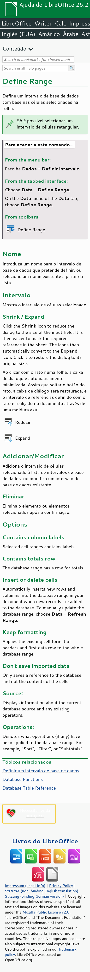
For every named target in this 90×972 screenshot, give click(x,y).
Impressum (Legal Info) (25, 885)
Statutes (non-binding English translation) (41, 891)
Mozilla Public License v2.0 (46, 912)
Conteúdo (14, 48)
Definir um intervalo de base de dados (40, 770)
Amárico (49, 34)
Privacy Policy (61, 885)
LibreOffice (16, 23)
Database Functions (22, 779)
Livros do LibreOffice (45, 841)
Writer (43, 23)
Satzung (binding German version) (34, 896)
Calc (60, 23)
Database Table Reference (29, 788)
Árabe (70, 34)
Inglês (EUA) (18, 34)
